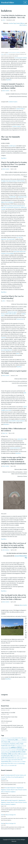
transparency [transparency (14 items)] (6, 765)
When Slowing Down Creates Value (9, 717)
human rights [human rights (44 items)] (22, 750)
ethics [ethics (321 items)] (16, 747)
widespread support (12, 312)
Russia (7, 54)
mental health (12, 197)
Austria (2, 54)
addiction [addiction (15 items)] (8, 738)
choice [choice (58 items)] (7, 742)
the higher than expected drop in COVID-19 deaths (13, 181)
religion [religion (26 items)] (10, 759)
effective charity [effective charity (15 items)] (22, 745)
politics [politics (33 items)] (16, 756)
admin (3, 20)
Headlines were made (6, 410)
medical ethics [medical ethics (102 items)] (18, 752)
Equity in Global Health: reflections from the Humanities (14, 708)
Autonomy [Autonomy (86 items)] (13, 740)
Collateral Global (20, 108)
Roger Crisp (4, 433)
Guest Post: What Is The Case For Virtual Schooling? (12, 297)
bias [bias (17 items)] (19, 740)
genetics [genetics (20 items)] (10, 749)
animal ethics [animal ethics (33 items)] (18, 738)
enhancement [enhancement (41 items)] (6, 748)
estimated (3, 337)
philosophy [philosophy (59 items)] (7, 756)
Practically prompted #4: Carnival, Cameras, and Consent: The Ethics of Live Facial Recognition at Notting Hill (12, 727)
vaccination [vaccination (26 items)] (12, 765)
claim (25, 392)
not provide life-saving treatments (17, 421)
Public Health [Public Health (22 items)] (17, 758)
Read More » (9, 79)
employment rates (22, 197)
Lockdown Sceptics (12, 101)
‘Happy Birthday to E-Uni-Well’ (8, 712)
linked (17, 353)
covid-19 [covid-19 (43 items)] (11, 746)
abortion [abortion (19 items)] (3, 738)
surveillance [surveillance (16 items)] (16, 763)
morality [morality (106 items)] (6, 754)
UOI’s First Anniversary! (6, 721)
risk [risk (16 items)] (12, 761)
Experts (25, 406)
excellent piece (12, 146)
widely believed (20, 439)
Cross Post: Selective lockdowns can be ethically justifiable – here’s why (13, 16)
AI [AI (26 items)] (12, 738)
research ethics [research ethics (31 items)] (18, 759)
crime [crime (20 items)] (17, 745)
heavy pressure (20, 319)
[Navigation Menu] (25, 2)
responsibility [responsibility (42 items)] (6, 761)
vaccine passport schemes (21, 57)
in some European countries (14, 52)
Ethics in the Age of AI (10, 814)
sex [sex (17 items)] (20, 761)
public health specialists (10, 313)
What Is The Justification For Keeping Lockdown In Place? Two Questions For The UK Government (14, 164)
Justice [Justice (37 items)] (4, 752)
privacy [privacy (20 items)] (21, 755)
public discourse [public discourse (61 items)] (7, 758)
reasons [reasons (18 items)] (5, 759)
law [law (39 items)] (9, 752)
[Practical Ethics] (7, 2)
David (2, 814)
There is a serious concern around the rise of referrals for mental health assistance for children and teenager (13, 207)
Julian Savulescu (23, 25)
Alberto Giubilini (5, 90)
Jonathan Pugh (12, 23)
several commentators (15, 448)
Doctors (3, 313)
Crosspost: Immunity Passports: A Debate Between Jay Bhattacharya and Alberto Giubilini (12, 86)
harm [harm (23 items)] (15, 750)
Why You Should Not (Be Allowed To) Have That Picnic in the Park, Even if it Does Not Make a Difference (13, 597)
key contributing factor (6, 350)
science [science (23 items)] (16, 761)
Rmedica (3, 800)
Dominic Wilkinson (20, 23)
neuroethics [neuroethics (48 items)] (15, 754)
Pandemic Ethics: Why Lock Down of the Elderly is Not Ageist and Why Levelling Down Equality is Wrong (13, 545)
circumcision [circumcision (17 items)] (13, 742)
